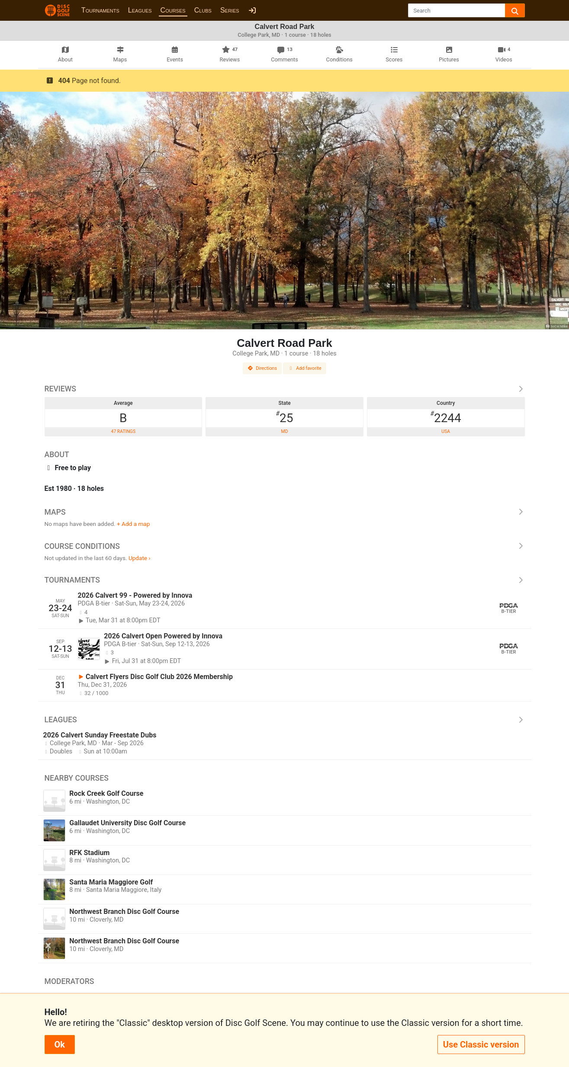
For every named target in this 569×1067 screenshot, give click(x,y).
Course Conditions (285, 546)
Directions (262, 368)
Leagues (140, 10)
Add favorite (304, 368)
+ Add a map (133, 523)
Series (229, 10)
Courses (173, 10)
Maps (285, 512)
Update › (140, 557)
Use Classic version (481, 1044)
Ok (59, 1044)
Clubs (203, 10)
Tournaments (100, 10)
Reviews (285, 389)
